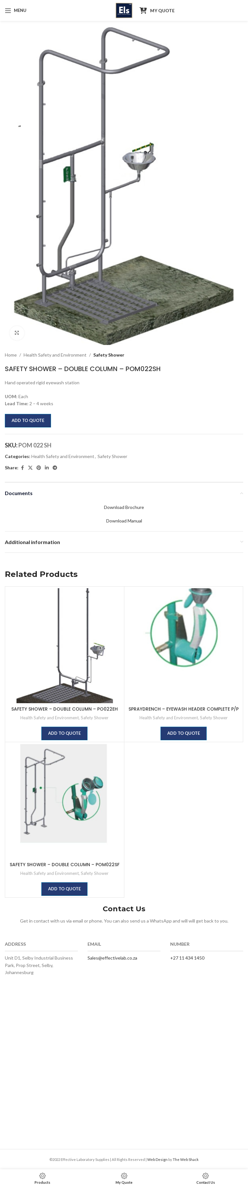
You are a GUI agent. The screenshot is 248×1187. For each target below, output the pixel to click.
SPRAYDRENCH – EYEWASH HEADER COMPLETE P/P (184, 709)
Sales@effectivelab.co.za (112, 958)
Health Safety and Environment (55, 355)
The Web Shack (186, 1159)
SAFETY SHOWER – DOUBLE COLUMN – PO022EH (64, 709)
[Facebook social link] (22, 468)
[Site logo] (124, 10)
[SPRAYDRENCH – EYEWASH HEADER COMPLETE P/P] (184, 646)
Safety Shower (108, 355)
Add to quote (28, 420)
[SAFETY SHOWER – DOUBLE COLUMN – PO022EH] (64, 646)
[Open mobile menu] (16, 10)
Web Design (157, 1159)
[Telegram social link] (55, 468)
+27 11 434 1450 (187, 958)
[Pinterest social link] (39, 468)
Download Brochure (124, 507)
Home (11, 355)
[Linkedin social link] (47, 468)
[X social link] (30, 468)
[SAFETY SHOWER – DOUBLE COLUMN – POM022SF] (64, 801)
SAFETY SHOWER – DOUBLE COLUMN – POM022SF (64, 864)
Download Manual (124, 520)
